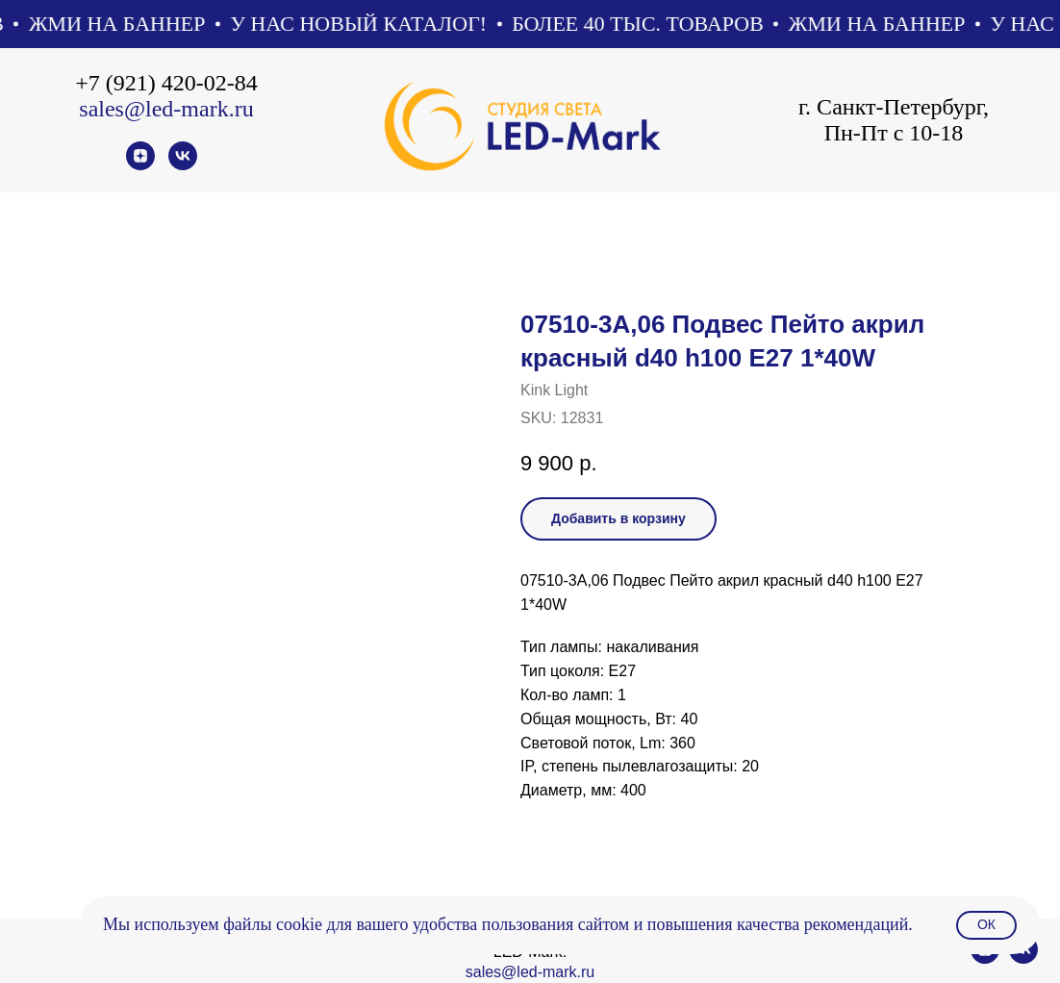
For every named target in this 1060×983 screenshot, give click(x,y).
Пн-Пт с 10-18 (894, 132)
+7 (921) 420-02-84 (166, 82)
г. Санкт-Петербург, (893, 106)
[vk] (182, 165)
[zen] (140, 165)
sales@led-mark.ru (166, 108)
